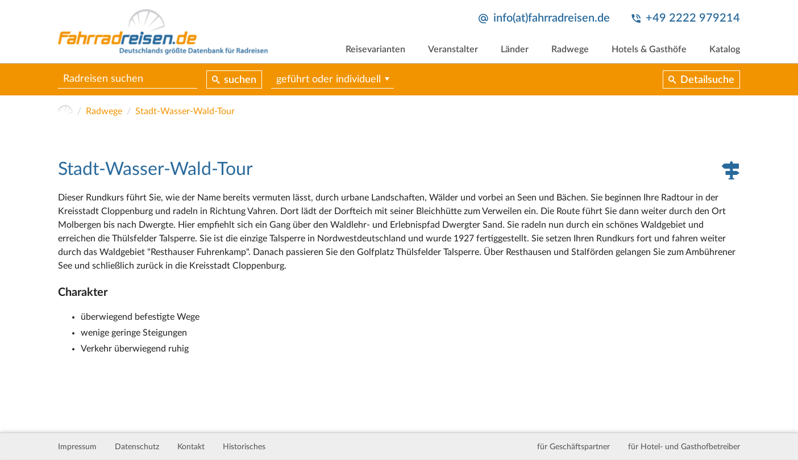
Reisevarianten (375, 49)
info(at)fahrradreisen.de (551, 18)
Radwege (570, 49)
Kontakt (191, 447)
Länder (515, 49)
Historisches (244, 447)
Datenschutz (137, 447)
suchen (240, 80)
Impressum (77, 447)
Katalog (724, 49)
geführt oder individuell (328, 79)
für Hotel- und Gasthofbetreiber (684, 447)
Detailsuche (707, 80)
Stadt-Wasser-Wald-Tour (185, 111)
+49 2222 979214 (693, 18)
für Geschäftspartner (573, 447)
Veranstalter (453, 49)
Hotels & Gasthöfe (649, 49)
